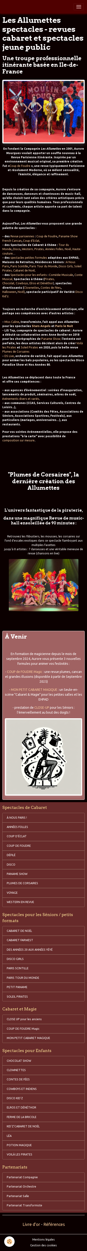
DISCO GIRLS (15, 958)
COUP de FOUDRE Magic (24, 672)
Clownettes (31, 287)
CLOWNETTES (16, 1070)
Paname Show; (51, 338)
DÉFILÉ (11, 855)
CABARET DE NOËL (19, 930)
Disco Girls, (66, 266)
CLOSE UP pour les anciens (24, 1019)
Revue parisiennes (22, 236)
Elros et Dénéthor (41, 283)
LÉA (9, 1135)
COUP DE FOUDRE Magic (23, 1028)
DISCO (11, 864)
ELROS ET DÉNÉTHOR (21, 1107)
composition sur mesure (18, 440)
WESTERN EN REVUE (20, 902)
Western (27, 249)
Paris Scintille (19, 266)
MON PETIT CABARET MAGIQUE (34, 690)
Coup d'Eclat (31, 240)
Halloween (9, 291)
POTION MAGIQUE (19, 1145)
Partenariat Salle (18, 1196)
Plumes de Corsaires (15, 351)
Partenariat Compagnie (22, 1177)
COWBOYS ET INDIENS (22, 1088)
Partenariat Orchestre (21, 1186)
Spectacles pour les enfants (28, 274)
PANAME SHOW (17, 873)
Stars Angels (41, 326)
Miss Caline (11, 321)
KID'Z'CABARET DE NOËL (23, 1126)
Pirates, (39, 249)
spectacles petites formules (28, 257)
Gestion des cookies (43, 1245)
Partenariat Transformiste (24, 1205)
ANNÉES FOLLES (17, 826)
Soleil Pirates (29, 347)
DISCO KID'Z (15, 1098)
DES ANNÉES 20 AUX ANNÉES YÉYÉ (30, 949)
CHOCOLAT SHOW (19, 1060)
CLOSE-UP (41, 707)
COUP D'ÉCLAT (17, 836)
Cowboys (21, 283)
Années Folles (54, 249)
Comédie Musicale (61, 274)
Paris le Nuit (64, 326)
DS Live (9, 355)
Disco (16, 249)
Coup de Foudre (20, 165)
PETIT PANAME (17, 987)
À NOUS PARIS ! (17, 817)
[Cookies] (9, 1241)
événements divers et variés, (21, 398)
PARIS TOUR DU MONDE (23, 977)
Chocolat (8, 283)
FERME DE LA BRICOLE (21, 1117)
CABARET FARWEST (20, 940)
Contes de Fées (51, 287)
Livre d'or (31, 1224)
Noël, (68, 249)
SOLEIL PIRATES (17, 996)
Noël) (21, 291)
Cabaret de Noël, (24, 270)
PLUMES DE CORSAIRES (22, 883)
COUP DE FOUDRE (19, 845)
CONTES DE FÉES (18, 1079)
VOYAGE (12, 892)
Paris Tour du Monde (43, 266)
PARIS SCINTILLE (18, 968)
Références (54, 1224)
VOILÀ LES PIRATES (19, 1154)
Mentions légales (43, 1239)
